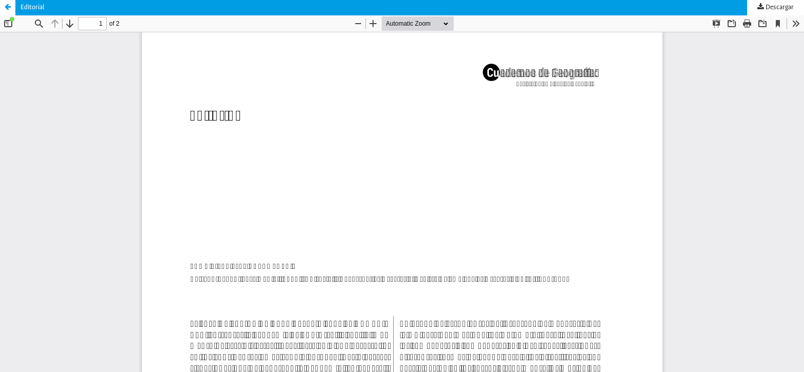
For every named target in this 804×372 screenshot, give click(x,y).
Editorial (33, 7)
